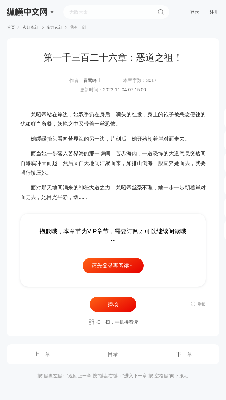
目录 (113, 354)
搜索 (160, 12)
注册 (214, 12)
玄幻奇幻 (31, 27)
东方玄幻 (54, 27)
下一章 (184, 354)
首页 (11, 27)
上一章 (42, 354)
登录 (194, 12)
